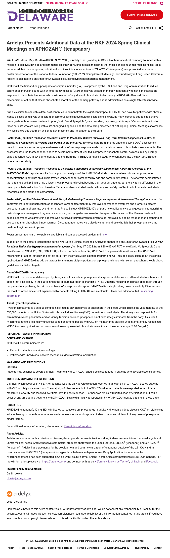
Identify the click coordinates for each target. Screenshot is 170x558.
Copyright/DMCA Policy (116, 548)
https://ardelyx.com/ (54, 461)
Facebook (152, 461)
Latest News (15, 28)
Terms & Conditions (88, 548)
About (11, 548)
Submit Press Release (60, 548)
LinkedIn (135, 461)
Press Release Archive (31, 548)
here (104, 234)
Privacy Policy (141, 548)
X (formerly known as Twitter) (112, 461)
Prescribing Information (77, 426)
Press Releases (39, 28)
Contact (158, 548)
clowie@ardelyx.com (19, 478)
